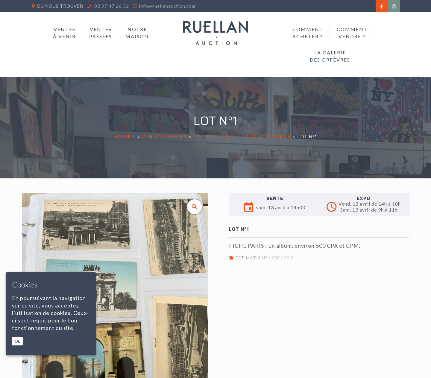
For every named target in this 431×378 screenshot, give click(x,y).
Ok (17, 341)
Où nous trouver (60, 6)
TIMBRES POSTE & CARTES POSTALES (243, 136)
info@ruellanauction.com (167, 6)
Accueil (125, 136)
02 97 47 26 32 (111, 6)
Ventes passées (164, 136)
